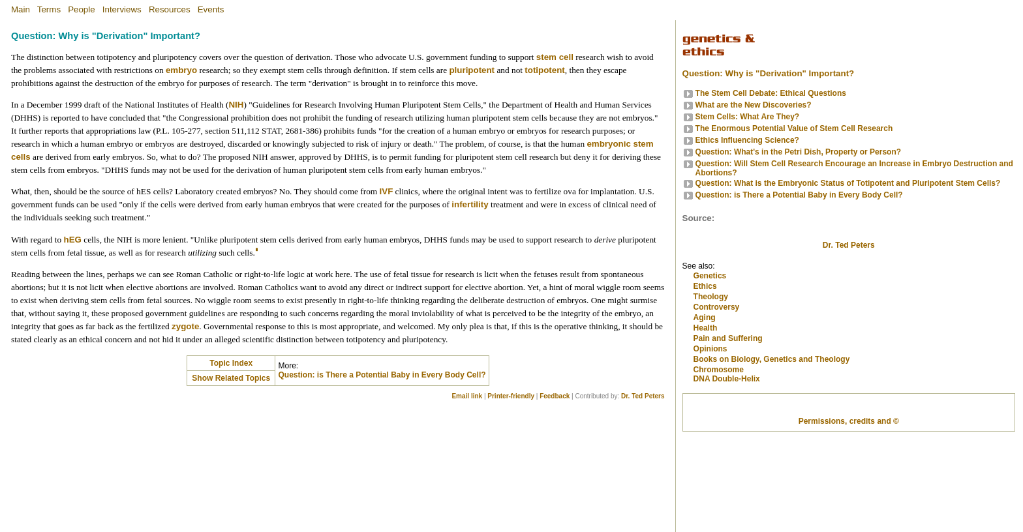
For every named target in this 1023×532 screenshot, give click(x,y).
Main (20, 9)
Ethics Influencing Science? (747, 140)
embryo (181, 70)
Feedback (555, 396)
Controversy (717, 376)
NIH (235, 105)
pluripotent (472, 70)
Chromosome (719, 439)
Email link (466, 396)
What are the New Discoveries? (753, 105)
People (81, 9)
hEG (73, 239)
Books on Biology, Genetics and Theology (772, 429)
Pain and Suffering (728, 408)
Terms (49, 9)
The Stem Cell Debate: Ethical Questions (770, 93)
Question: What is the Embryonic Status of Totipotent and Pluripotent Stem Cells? (848, 183)
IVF (386, 191)
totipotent (544, 70)
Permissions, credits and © (849, 513)
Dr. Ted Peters (643, 396)
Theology (711, 366)
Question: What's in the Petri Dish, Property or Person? (798, 151)
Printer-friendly (510, 396)
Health (706, 397)
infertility (469, 204)
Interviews (122, 9)
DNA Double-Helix (727, 449)
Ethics (705, 356)
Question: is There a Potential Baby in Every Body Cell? (381, 374)
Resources (170, 9)
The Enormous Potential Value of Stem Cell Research (794, 128)
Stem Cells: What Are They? (747, 116)
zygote (185, 326)
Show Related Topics (231, 378)
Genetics (710, 345)
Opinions (710, 418)
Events (211, 9)
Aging (705, 387)
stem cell (554, 57)
